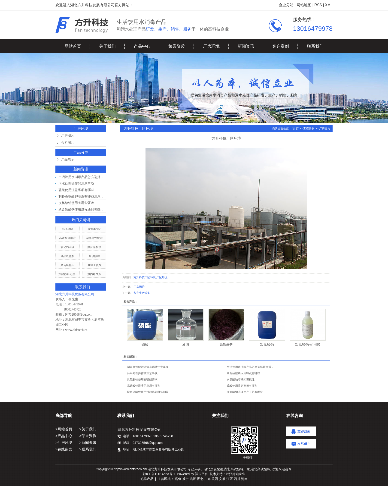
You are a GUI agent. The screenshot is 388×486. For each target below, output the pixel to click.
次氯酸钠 (267, 344)
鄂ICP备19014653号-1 (159, 474)
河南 (244, 479)
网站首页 (72, 46)
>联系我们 (87, 449)
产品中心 (142, 46)
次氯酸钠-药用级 (307, 344)
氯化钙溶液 (67, 247)
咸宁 (185, 479)
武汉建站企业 (235, 474)
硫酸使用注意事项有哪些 (76, 190)
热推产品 (146, 479)
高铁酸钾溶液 (67, 238)
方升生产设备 (141, 293)
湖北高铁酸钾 (94, 238)
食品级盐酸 (67, 256)
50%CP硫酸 (94, 265)
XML (329, 5)
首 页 (295, 128)
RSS (318, 5)
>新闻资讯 (87, 443)
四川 (237, 479)
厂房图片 (67, 135)
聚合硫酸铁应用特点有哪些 (243, 373)
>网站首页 (63, 429)
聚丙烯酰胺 (94, 274)
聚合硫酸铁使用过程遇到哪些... (80, 209)
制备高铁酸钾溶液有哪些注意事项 (148, 367)
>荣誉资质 (87, 436)
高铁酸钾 (94, 256)
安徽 (222, 479)
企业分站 (286, 5)
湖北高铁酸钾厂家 (237, 469)
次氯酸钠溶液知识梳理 (241, 379)
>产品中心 (63, 436)
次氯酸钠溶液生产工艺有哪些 (245, 392)
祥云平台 (201, 474)
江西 (229, 479)
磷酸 (145, 344)
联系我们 (315, 46)
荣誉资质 (176, 46)
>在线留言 (63, 449)
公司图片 (67, 142)
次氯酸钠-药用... (67, 274)
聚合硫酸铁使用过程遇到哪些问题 (148, 392)
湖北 (200, 479)
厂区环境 (161, 277)
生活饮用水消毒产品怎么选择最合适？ (250, 367)
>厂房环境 (63, 443)
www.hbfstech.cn (76, 330)
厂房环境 (211, 46)
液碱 (185, 344)
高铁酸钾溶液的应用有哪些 (143, 385)
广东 (207, 479)
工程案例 (308, 128)
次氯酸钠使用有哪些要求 (76, 203)
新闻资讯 (246, 46)
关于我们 (107, 46)
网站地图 (304, 5)
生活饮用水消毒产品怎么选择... (80, 177)
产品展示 (67, 159)
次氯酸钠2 (94, 229)
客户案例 (280, 46)
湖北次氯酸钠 (213, 469)
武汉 (193, 479)
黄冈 (215, 479)
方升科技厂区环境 (144, 277)
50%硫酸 (67, 229)
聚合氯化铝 (67, 265)
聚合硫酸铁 (94, 247)
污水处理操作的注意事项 (76, 183)
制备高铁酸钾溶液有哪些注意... (80, 196)
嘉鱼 (178, 479)
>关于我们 (87, 429)
